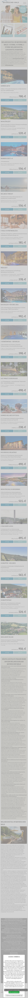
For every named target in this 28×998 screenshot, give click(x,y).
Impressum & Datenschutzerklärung (14, 995)
